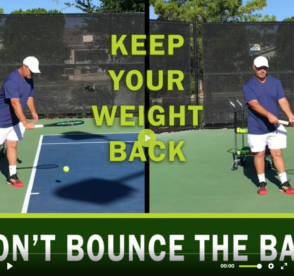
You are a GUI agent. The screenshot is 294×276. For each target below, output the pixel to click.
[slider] (148, 253)
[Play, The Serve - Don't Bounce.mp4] (10, 266)
